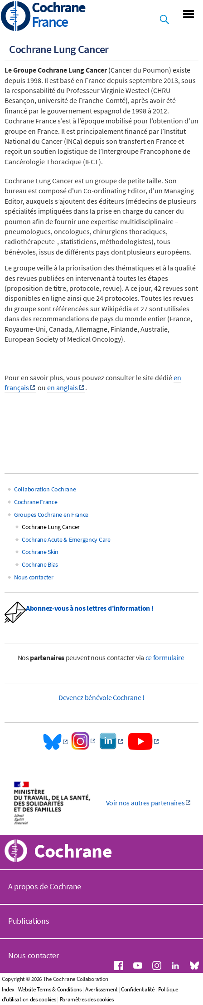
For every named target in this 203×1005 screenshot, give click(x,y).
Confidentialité (138, 989)
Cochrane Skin (40, 552)
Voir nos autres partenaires (145, 802)
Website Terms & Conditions (50, 989)
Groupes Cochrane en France (51, 514)
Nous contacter (33, 577)
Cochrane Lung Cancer (51, 527)
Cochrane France (36, 502)
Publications (28, 921)
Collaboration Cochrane (45, 489)
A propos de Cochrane (44, 886)
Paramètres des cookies (87, 999)
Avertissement (101, 989)
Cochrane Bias (40, 564)
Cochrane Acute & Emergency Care (66, 539)
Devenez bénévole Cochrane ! (101, 697)
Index (8, 989)
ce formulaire (165, 657)
